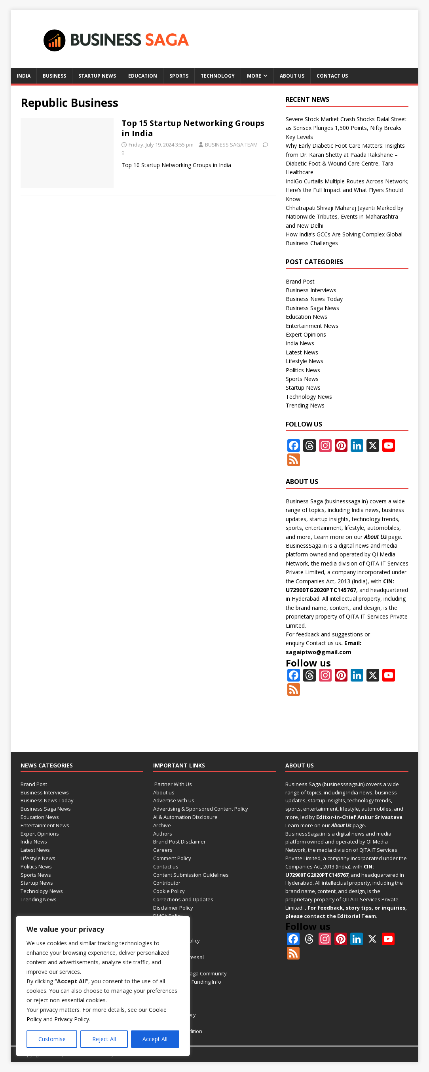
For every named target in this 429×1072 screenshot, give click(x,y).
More (254, 75)
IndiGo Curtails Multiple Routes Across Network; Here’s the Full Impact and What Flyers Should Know (347, 190)
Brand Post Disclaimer (179, 841)
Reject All (104, 1039)
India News (300, 343)
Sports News (302, 379)
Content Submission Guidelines (191, 874)
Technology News (309, 396)
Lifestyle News (304, 361)
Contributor (166, 882)
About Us (375, 537)
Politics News (303, 370)
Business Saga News (312, 308)
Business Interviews (311, 290)
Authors (162, 833)
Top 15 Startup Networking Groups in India (192, 128)
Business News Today (314, 299)
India (23, 75)
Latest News (302, 352)
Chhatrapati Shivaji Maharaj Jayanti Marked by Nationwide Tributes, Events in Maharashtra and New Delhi (344, 216)
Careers (163, 849)
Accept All (154, 1039)
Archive (162, 825)
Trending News (305, 405)
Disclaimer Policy (173, 907)
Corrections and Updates (183, 899)
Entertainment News (312, 325)
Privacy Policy (71, 1019)
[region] (103, 986)
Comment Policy (172, 858)
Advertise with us (173, 800)
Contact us (332, 75)
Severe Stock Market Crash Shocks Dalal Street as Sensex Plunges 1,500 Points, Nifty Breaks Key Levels (346, 128)
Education (142, 75)
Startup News (97, 75)
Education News (306, 316)
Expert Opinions (306, 334)
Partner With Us (172, 784)
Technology (218, 75)
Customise (52, 1039)
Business (54, 75)
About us (292, 75)
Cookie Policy (169, 891)
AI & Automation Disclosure (185, 817)
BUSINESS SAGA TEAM (231, 144)
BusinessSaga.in (306, 545)
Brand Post (300, 281)
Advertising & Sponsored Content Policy (200, 808)
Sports (178, 75)
